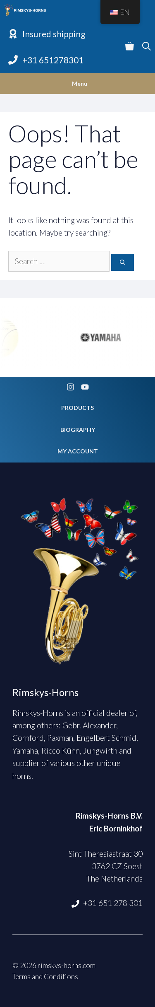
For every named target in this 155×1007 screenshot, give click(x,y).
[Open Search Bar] (146, 46)
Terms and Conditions (45, 976)
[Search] (122, 262)
